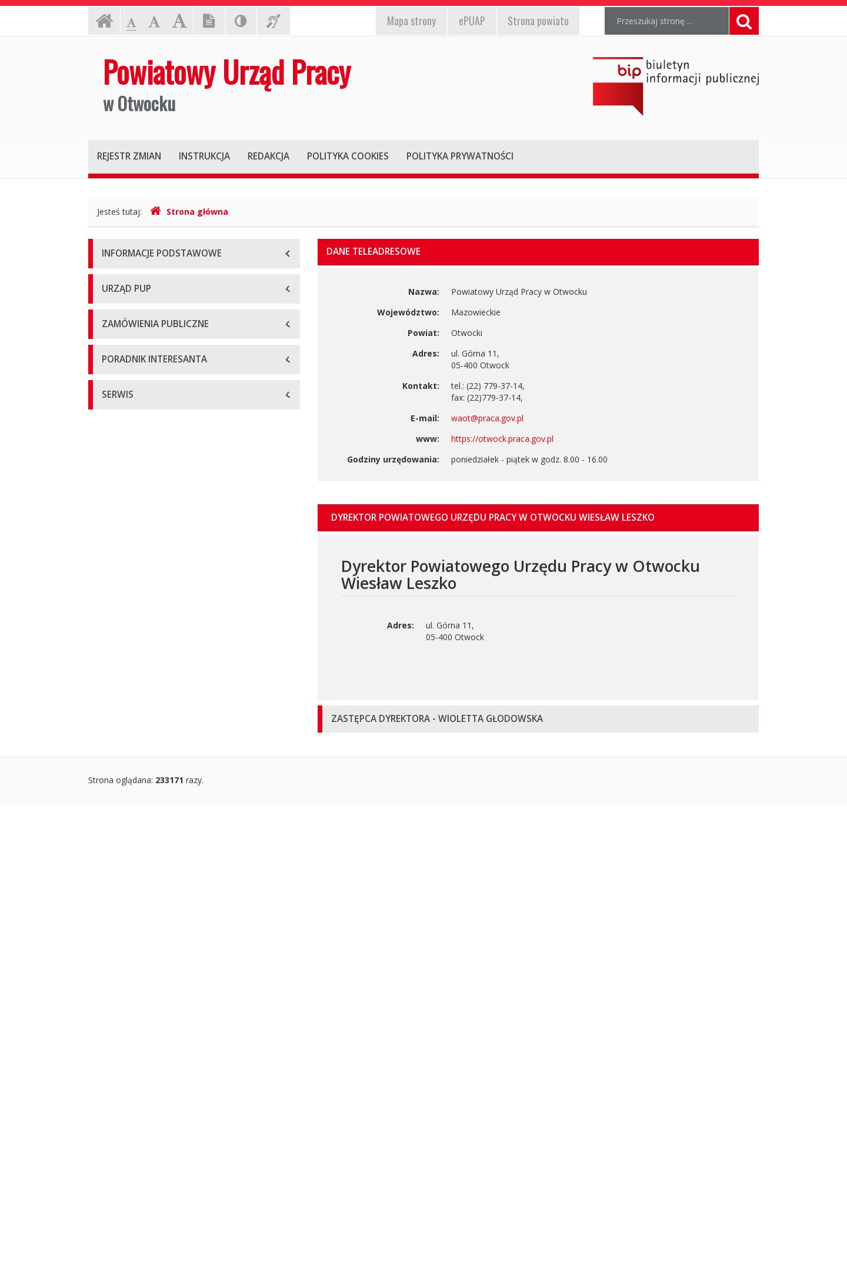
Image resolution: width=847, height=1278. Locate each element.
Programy (120, 925)
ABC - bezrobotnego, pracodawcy (166, 899)
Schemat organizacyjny (146, 396)
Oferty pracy (125, 1031)
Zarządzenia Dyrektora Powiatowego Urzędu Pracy (188, 493)
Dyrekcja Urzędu (133, 343)
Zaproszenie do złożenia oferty (161, 784)
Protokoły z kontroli (139, 552)
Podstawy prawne (136, 369)
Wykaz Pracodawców (142, 1137)
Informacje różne (135, 1111)
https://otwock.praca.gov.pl (502, 438)
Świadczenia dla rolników (149, 1084)
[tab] (538, 517)
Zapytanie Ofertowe (140, 811)
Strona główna (189, 211)
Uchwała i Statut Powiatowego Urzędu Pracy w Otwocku (187, 455)
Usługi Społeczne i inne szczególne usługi (180, 837)
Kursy (112, 978)
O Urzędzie (123, 316)
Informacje (123, 578)
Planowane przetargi (141, 731)
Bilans (113, 643)
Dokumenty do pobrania (148, 1005)
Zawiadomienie (131, 669)
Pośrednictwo (128, 952)
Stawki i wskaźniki (135, 1058)
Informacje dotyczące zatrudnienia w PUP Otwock (181, 611)
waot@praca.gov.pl (487, 418)
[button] (538, 517)
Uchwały (118, 525)
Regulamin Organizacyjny (150, 422)
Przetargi (119, 758)
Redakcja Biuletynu (138, 1199)
